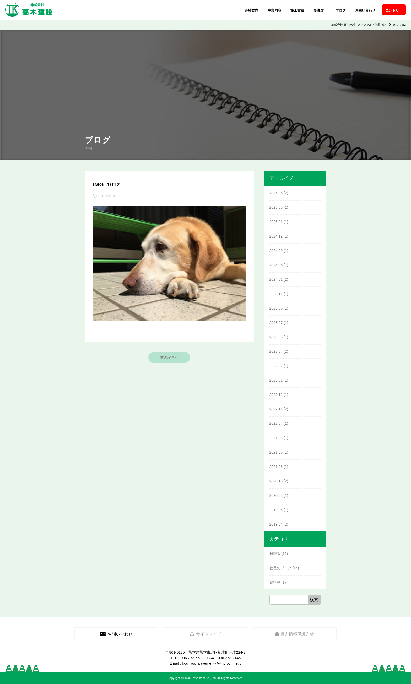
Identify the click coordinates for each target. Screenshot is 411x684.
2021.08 (276, 438)
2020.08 (276, 495)
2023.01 (276, 380)
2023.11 (276, 294)
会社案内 (251, 10)
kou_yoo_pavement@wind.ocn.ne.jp (212, 663)
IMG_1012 (106, 184)
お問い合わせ (365, 10)
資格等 (274, 582)
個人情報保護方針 (294, 634)
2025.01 (276, 222)
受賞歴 (318, 10)
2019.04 (276, 524)
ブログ (341, 10)
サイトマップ (205, 634)
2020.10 (276, 481)
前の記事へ (169, 357)
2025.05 (276, 207)
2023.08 (276, 308)
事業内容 (274, 10)
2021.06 (276, 452)
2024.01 (276, 279)
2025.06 (276, 193)
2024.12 (276, 236)
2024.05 (276, 265)
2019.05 (276, 510)
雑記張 (274, 553)
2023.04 (276, 351)
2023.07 (276, 323)
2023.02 (276, 366)
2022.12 (276, 395)
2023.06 (276, 337)
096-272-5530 (192, 658)
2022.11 (276, 409)
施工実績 (297, 10)
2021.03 (276, 467)
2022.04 (276, 423)
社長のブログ (280, 568)
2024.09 (276, 251)
